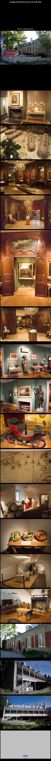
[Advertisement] (11, 15)
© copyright (25, 758)
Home (25, 756)
